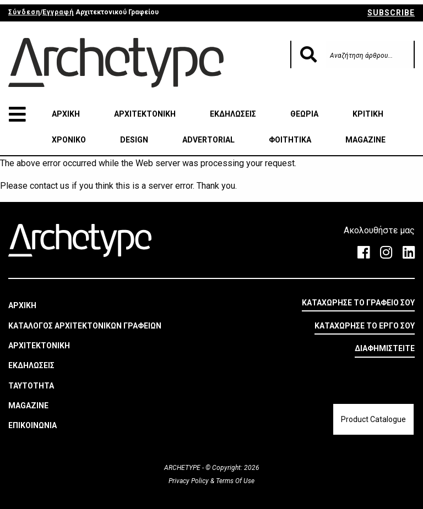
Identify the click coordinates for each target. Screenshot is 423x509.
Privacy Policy (189, 481)
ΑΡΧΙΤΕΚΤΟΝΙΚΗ (145, 114)
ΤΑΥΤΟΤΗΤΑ (31, 385)
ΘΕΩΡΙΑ (304, 114)
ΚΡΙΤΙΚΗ (367, 114)
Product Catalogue (373, 419)
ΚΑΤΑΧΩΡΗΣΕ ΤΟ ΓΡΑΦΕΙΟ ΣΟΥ (358, 302)
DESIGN (134, 139)
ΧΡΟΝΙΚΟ (69, 139)
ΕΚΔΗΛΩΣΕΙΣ (233, 114)
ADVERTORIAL (208, 139)
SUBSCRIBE (391, 12)
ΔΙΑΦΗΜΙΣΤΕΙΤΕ (385, 348)
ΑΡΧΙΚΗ (66, 114)
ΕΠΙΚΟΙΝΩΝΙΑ (32, 425)
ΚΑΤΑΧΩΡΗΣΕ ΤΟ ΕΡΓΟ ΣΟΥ (364, 325)
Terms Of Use (234, 481)
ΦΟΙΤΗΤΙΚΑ (290, 139)
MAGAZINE (365, 139)
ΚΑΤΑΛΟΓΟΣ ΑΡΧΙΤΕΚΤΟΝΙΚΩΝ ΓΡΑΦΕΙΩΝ (84, 325)
